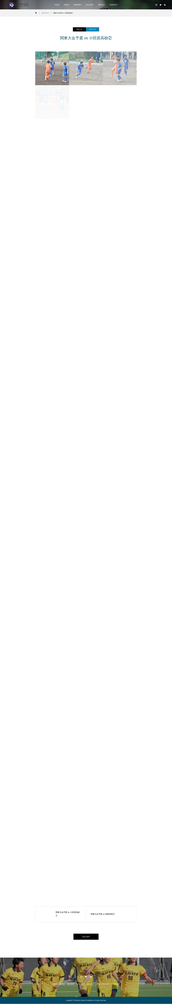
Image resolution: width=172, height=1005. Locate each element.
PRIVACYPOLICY (102, 985)
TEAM (56, 5)
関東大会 (79, 29)
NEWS (66, 5)
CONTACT (114, 5)
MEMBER (77, 5)
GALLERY (90, 5)
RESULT (101, 5)
